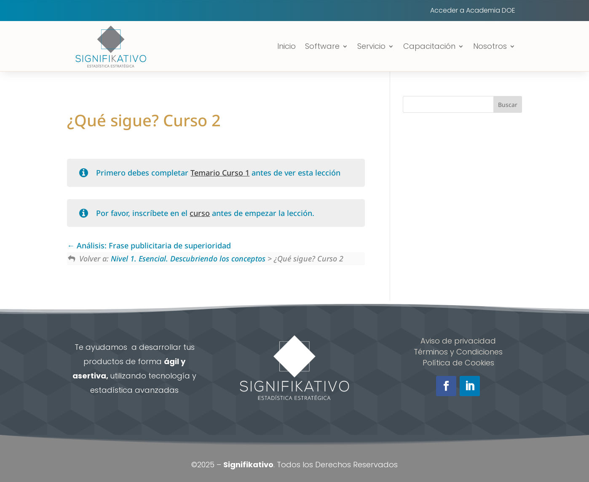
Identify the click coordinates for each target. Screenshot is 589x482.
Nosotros (490, 46)
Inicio (286, 46)
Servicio (371, 46)
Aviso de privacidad (458, 341)
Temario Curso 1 (219, 173)
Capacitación (429, 46)
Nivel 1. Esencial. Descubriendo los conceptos (188, 258)
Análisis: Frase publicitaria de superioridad (149, 245)
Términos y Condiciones (458, 351)
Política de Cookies (458, 362)
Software (322, 46)
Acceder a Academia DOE (472, 11)
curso (200, 213)
